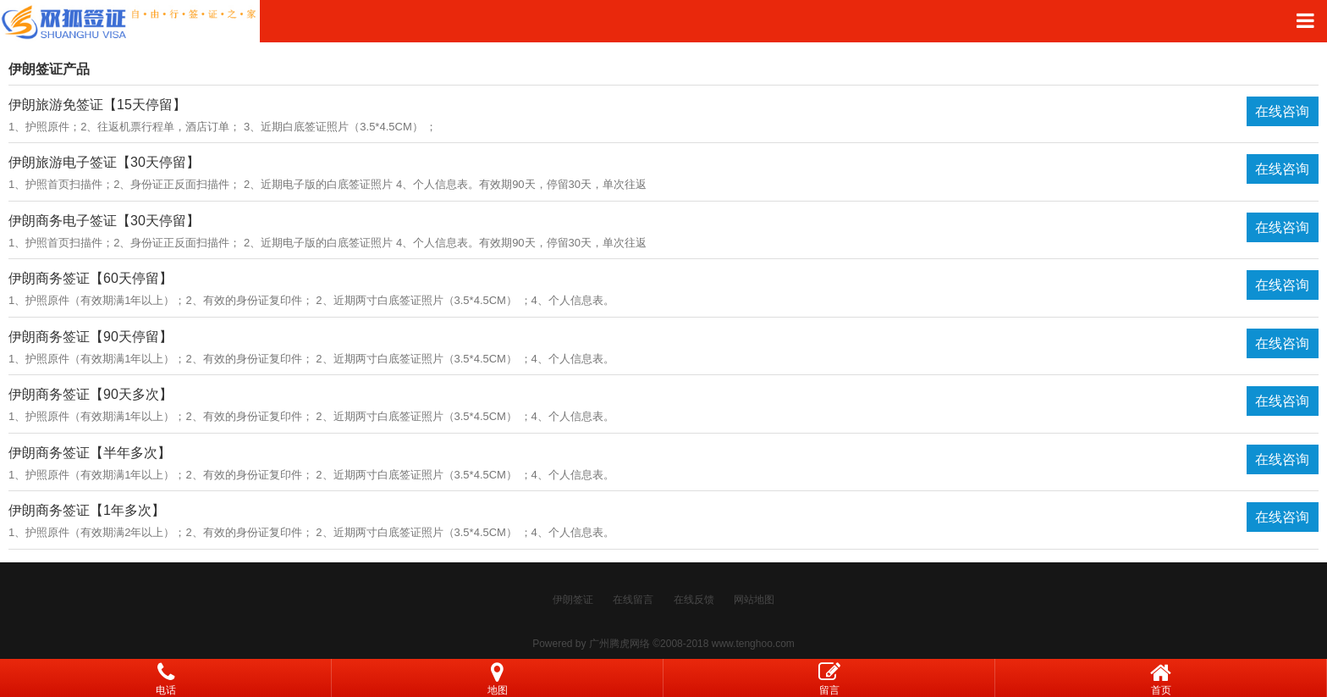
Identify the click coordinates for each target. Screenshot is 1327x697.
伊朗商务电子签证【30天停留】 (104, 220)
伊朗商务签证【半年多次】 (89, 452)
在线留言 (633, 600)
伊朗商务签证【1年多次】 (86, 510)
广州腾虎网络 (619, 644)
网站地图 (754, 600)
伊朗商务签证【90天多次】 (90, 394)
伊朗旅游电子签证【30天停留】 (104, 162)
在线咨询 (1282, 111)
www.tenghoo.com (753, 644)
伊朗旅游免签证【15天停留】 (97, 104)
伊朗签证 (573, 600)
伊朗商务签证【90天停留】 (90, 336)
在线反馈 (694, 600)
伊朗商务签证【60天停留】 (90, 278)
